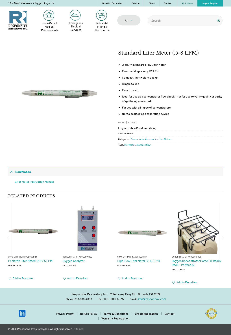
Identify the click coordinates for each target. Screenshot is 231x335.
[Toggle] (11, 172)
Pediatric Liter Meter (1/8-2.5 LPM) (30, 261)
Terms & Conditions (116, 313)
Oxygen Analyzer (73, 261)
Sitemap (78, 328)
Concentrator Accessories (144, 139)
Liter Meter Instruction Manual (34, 181)
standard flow (143, 144)
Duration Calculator (112, 3)
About (152, 3)
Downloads (19, 172)
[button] (210, 3)
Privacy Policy (65, 313)
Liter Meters (165, 139)
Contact (168, 3)
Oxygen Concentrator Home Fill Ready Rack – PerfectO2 (196, 263)
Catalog (136, 3)
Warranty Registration (115, 318)
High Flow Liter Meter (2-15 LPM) (138, 261)
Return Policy (88, 313)
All (129, 20)
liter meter (129, 144)
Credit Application (146, 313)
